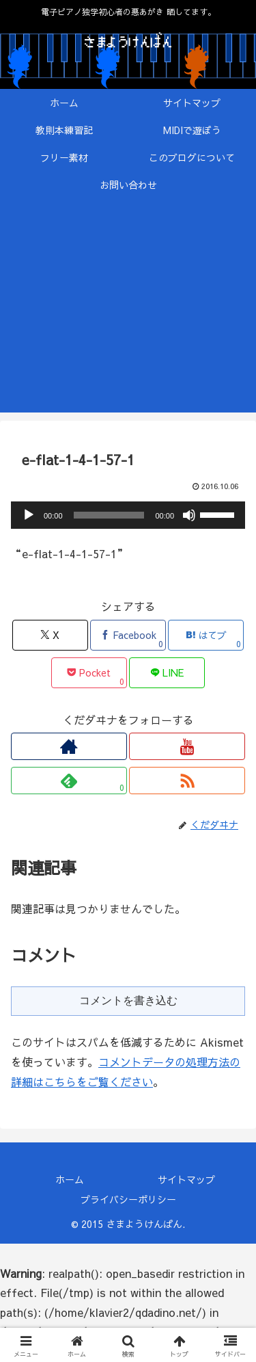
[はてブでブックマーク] (206, 635)
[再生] (28, 515)
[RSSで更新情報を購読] (187, 780)
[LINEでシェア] (167, 672)
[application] (128, 515)
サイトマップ (186, 1179)
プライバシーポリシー (128, 1199)
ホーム (69, 1179)
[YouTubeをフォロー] (187, 746)
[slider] (109, 515)
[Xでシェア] (50, 635)
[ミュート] (189, 515)
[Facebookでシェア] (128, 635)
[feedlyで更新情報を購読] (69, 780)
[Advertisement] (128, 313)
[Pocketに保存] (89, 672)
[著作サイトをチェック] (69, 746)
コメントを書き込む (128, 1000)
